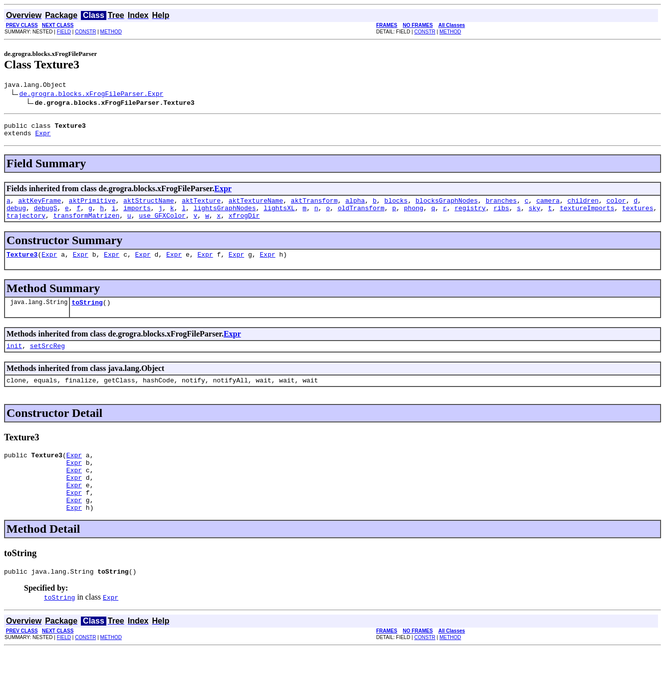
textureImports (587, 215)
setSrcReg (47, 358)
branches (501, 206)
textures (637, 215)
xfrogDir (244, 224)
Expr (42, 137)
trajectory (25, 224)
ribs (501, 215)
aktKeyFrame (39, 206)
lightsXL (279, 215)
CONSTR (85, 31)
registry (469, 215)
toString (86, 314)
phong (413, 215)
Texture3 (21, 264)
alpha (355, 206)
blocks (396, 206)
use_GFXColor (162, 224)
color (616, 206)
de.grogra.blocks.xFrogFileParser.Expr (91, 94)
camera (548, 206)
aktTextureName (256, 206)
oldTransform (360, 215)
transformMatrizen (86, 224)
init (14, 358)
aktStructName (148, 206)
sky (534, 215)
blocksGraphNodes (446, 206)
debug (16, 215)
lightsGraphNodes (225, 215)
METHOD (111, 31)
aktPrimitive (92, 206)
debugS (45, 215)
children (582, 206)
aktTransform (314, 206)
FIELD (64, 31)
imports (137, 215)
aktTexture (201, 206)
